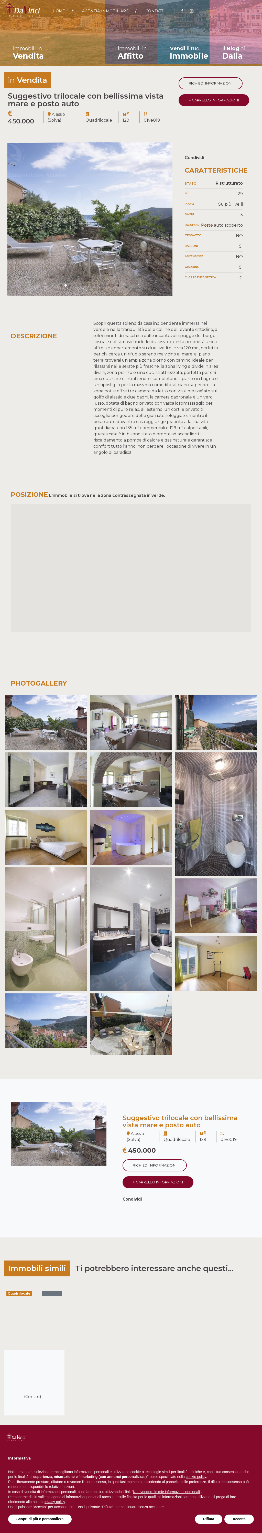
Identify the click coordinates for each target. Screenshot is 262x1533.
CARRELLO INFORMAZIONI (214, 100)
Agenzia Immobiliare (105, 11)
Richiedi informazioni (211, 83)
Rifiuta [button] (208, 1519)
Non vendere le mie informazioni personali (166, 1492)
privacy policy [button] (54, 1502)
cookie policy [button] (196, 1477)
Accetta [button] (239, 1519)
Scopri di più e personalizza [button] (39, 1519)
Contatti (155, 11)
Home (59, 11)
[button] (61, 285)
